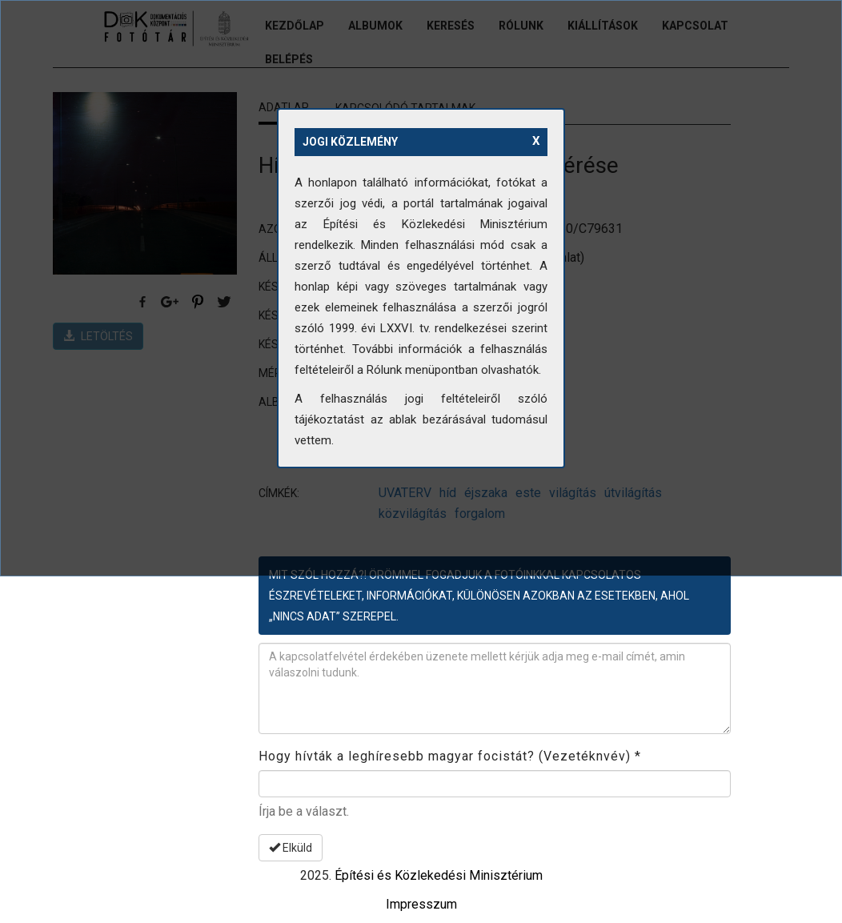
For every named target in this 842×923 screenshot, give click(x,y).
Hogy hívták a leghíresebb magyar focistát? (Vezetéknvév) (450, 756)
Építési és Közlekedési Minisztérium (439, 875)
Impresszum (421, 904)
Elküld (290, 847)
